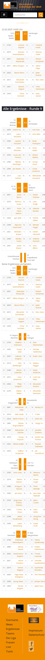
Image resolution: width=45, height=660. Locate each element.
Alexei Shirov (19, 73)
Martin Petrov (18, 419)
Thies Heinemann (40, 87)
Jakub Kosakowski (17, 517)
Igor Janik (17, 218)
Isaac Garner (38, 94)
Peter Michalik (36, 487)
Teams (10, 633)
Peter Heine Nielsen (18, 210)
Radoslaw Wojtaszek (20, 60)
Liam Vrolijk (35, 202)
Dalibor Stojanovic (19, 452)
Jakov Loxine (36, 501)
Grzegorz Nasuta (18, 487)
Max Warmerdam (38, 343)
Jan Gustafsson (39, 452)
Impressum (36, 630)
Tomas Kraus (19, 510)
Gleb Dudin (19, 414)
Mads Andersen (36, 371)
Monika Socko (18, 240)
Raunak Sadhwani (39, 445)
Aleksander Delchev (19, 431)
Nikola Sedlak (18, 444)
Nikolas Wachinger (17, 163)
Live (8, 647)
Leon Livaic (17, 472)
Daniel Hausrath (36, 233)
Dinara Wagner (20, 587)
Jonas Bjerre (19, 196)
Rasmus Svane (39, 53)
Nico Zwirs (40, 80)
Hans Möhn (35, 510)
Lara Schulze (18, 176)
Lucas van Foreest (17, 156)
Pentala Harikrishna (37, 350)
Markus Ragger (36, 364)
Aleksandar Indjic (19, 408)
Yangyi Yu (39, 423)
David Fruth (35, 524)
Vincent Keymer (21, 46)
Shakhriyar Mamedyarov (18, 541)
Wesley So (39, 407)
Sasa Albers (35, 246)
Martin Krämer (19, 480)
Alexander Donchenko (19, 81)
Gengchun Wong (37, 517)
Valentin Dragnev (18, 357)
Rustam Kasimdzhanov (18, 53)
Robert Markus (35, 156)
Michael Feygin (36, 226)
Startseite (12, 620)
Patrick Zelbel (35, 219)
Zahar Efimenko (17, 149)
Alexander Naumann (37, 392)
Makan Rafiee (19, 392)
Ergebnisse (13, 629)
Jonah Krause (18, 246)
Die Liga (11, 638)
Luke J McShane (17, 135)
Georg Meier (18, 581)
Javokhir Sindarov (38, 431)
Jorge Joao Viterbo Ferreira (18, 502)
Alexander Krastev (37, 385)
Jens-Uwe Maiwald (37, 494)
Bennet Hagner (21, 87)
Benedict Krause (17, 233)
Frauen (10, 642)
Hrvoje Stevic (35, 163)
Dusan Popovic (20, 438)
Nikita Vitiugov (18, 66)
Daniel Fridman (36, 196)
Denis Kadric (34, 149)
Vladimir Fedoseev (18, 343)
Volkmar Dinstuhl (36, 240)
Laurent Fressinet (17, 142)
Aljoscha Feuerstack (17, 226)
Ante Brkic (36, 134)
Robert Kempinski (40, 60)
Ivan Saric (36, 130)
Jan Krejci (18, 493)
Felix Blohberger (17, 364)
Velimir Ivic (17, 130)
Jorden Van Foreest (39, 438)
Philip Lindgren (18, 385)
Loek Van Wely (36, 378)
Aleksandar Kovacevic (36, 176)
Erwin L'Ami (37, 356)
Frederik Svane (39, 46)
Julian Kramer (38, 74)
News (9, 624)
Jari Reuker (17, 169)
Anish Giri (38, 419)
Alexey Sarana (20, 548)
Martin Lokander (18, 371)
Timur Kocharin (20, 94)
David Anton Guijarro (18, 555)
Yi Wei (37, 414)
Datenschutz (36, 634)
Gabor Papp (38, 67)
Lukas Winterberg (17, 524)
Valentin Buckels (36, 209)
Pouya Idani (19, 350)
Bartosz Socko (18, 202)
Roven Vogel (35, 480)
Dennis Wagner (20, 568)
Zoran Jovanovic (36, 170)
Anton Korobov (19, 561)
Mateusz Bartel (36, 473)
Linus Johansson (17, 378)
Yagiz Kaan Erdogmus (19, 575)
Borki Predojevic (36, 142)
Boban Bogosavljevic (18, 424)
